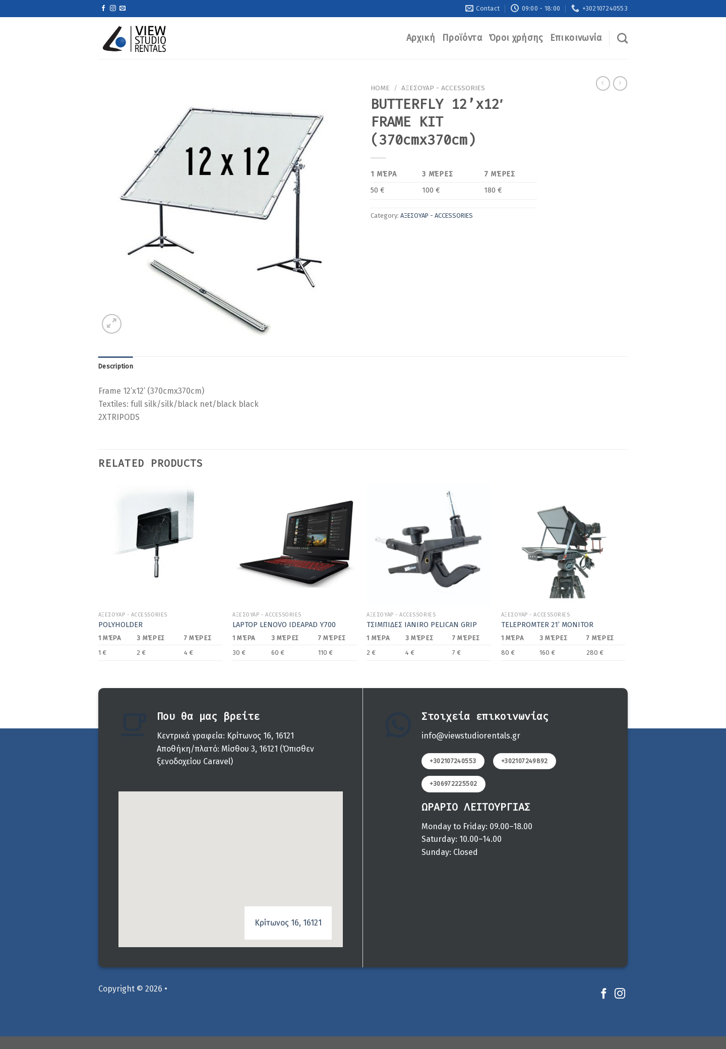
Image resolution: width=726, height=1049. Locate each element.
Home (380, 88)
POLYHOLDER (120, 625)
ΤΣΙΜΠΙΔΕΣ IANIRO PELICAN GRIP (422, 625)
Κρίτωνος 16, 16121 (288, 923)
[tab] (115, 366)
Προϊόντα (462, 38)
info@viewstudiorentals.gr (470, 736)
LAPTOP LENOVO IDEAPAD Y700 (284, 625)
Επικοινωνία (576, 38)
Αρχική (420, 38)
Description (115, 366)
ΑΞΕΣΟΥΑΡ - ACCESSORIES (443, 88)
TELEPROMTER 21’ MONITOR (547, 625)
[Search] (622, 38)
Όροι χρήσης (516, 38)
